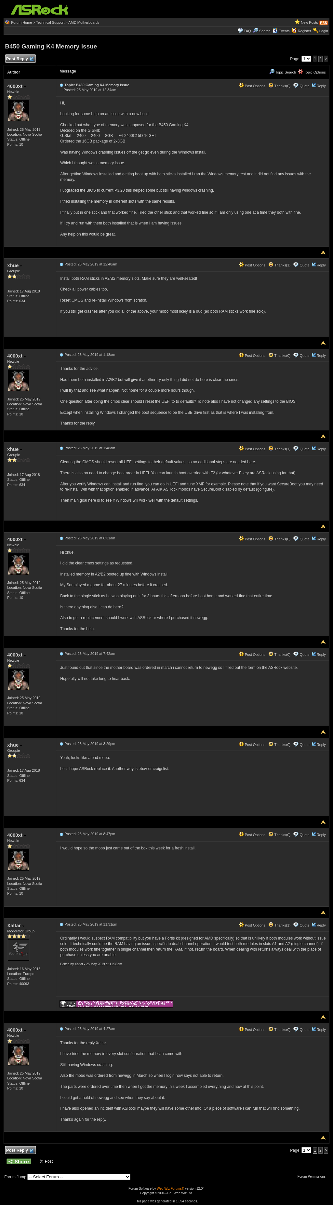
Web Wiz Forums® (170, 1188)
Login (323, 31)
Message (68, 71)
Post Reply (19, 59)
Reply (321, 86)
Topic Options (312, 72)
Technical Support (50, 22)
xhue (14, 265)
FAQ (247, 31)
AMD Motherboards (83, 22)
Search (265, 31)
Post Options (252, 86)
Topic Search (282, 72)
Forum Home (21, 22)
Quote (305, 86)
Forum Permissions (313, 1176)
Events (281, 31)
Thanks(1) (279, 265)
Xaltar (15, 925)
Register (304, 31)
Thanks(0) (279, 86)
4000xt (16, 86)
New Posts (309, 22)
